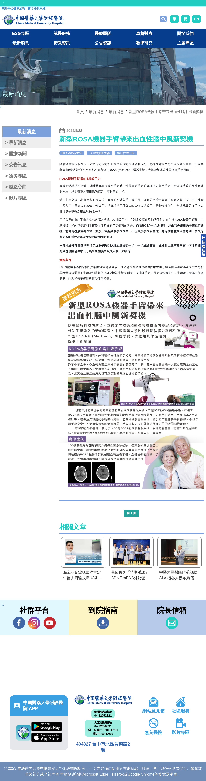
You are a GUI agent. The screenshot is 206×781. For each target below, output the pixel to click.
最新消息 (116, 112)
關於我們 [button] (185, 33)
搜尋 (163, 19)
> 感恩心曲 (16, 186)
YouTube (49, 623)
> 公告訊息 (16, 164)
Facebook (19, 623)
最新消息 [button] (20, 43)
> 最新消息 (16, 142)
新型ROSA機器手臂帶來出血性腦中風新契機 (166, 112)
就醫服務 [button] (62, 33)
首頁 (80, 112)
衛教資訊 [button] (62, 43)
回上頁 (131, 513)
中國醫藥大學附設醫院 (103, 700)
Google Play (46, 726)
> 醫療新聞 (16, 153)
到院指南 (103, 623)
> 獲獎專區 (16, 175)
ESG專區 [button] (20, 33)
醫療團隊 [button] (103, 33)
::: (4, 3)
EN (196, 19)
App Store (46, 737)
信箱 (172, 623)
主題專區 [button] (185, 43)
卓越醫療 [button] (144, 33)
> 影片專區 (16, 198)
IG (34, 623)
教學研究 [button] (144, 43)
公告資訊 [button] (103, 43)
